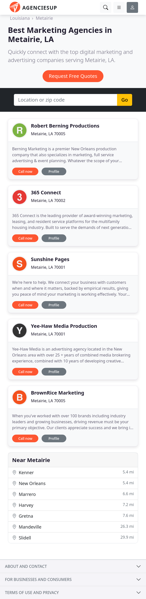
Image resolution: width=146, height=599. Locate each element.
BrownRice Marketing (57, 392)
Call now (25, 171)
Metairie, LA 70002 (48, 200)
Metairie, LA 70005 (48, 133)
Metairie (44, 18)
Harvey (73, 505)
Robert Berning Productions (65, 125)
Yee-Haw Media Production (64, 326)
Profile (54, 171)
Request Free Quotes (73, 76)
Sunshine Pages (50, 259)
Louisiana (20, 18)
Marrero (73, 494)
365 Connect (46, 192)
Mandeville (73, 527)
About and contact (26, 566)
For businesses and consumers (38, 579)
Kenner (73, 472)
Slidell (73, 537)
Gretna (73, 516)
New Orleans (73, 483)
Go (124, 99)
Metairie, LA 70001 (48, 267)
